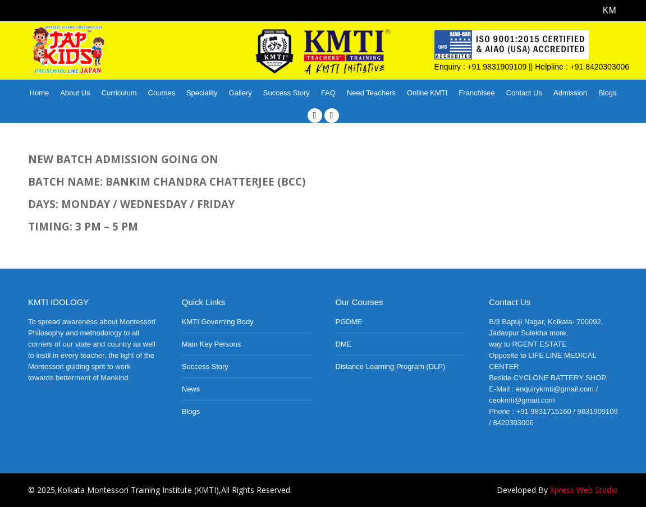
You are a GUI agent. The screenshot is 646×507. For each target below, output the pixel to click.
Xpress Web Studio (584, 490)
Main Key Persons (211, 344)
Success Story (205, 366)
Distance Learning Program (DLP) (391, 366)
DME (344, 344)
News (191, 389)
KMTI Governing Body (218, 321)
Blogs (191, 411)
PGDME (349, 321)
